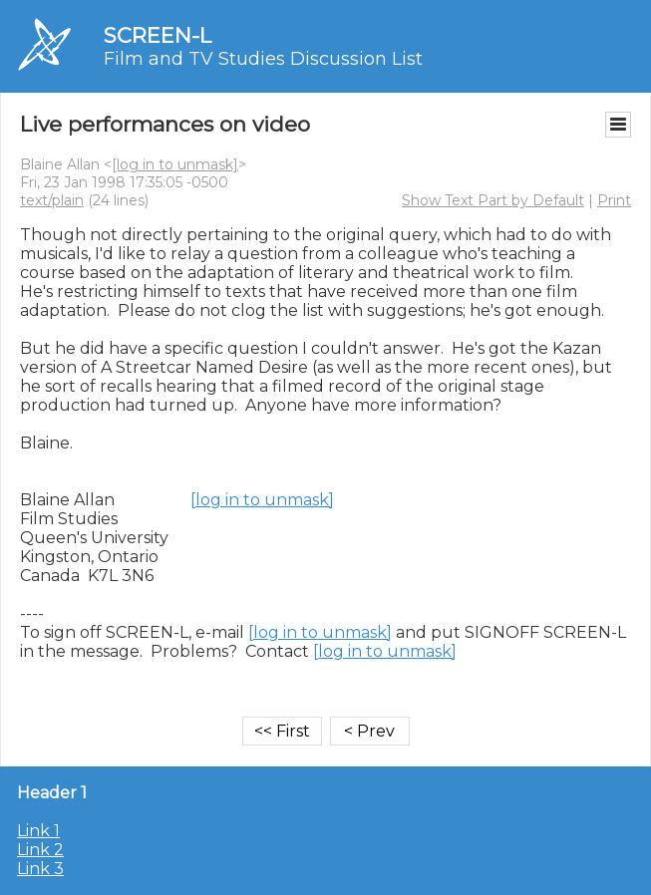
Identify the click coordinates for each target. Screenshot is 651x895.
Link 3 (40, 868)
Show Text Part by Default (493, 200)
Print (614, 200)
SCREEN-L (157, 35)
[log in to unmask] (175, 164)
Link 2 (40, 849)
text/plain (52, 200)
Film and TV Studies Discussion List (263, 59)
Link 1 (38, 830)
